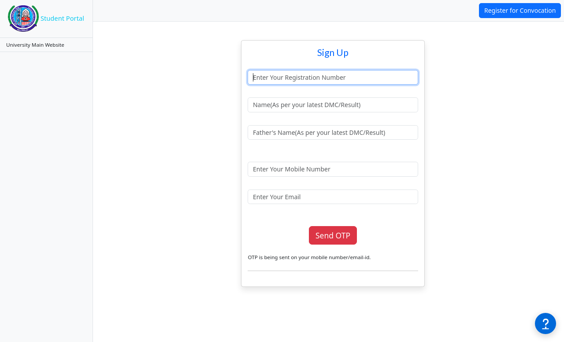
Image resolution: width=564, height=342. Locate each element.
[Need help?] (545, 323)
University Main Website (35, 44)
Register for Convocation (520, 10)
